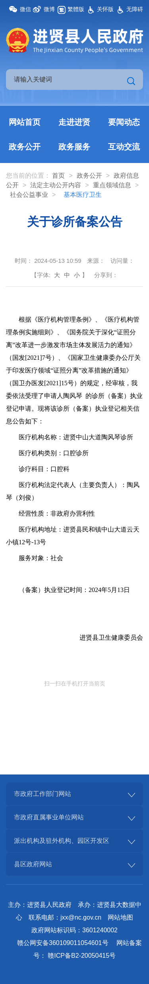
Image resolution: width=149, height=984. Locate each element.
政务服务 (74, 146)
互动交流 (124, 146)
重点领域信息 (112, 185)
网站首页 (25, 122)
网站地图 (120, 917)
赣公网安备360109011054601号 (62, 942)
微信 (25, 9)
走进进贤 (74, 122)
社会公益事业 (29, 194)
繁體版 (76, 9)
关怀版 (105, 9)
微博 (49, 9)
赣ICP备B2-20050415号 (82, 955)
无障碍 (134, 9)
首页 (58, 175)
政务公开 (25, 146)
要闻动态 (124, 122)
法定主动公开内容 (55, 185)
